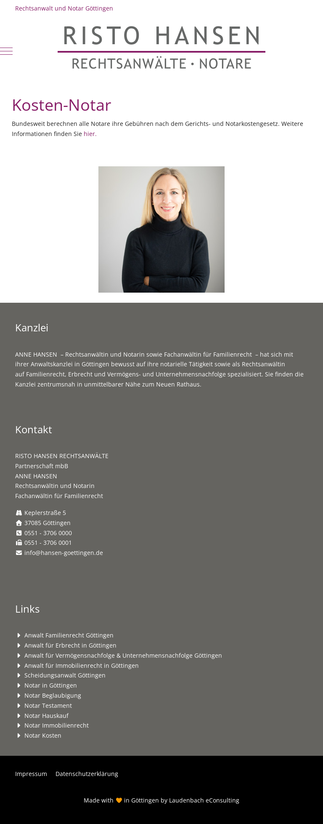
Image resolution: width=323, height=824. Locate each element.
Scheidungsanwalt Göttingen (65, 675)
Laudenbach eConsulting (204, 800)
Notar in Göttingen (50, 685)
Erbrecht (80, 374)
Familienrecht (45, 374)
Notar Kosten (42, 735)
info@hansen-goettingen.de (63, 553)
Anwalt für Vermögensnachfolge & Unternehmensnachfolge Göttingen (123, 655)
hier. (90, 134)
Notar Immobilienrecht (56, 725)
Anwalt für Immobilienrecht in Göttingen (81, 665)
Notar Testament (48, 705)
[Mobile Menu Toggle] (6, 51)
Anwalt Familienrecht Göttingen (69, 635)
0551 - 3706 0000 (48, 533)
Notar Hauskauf (46, 716)
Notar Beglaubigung (52, 695)
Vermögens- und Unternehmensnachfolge (166, 374)
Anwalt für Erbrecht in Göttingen (70, 645)
